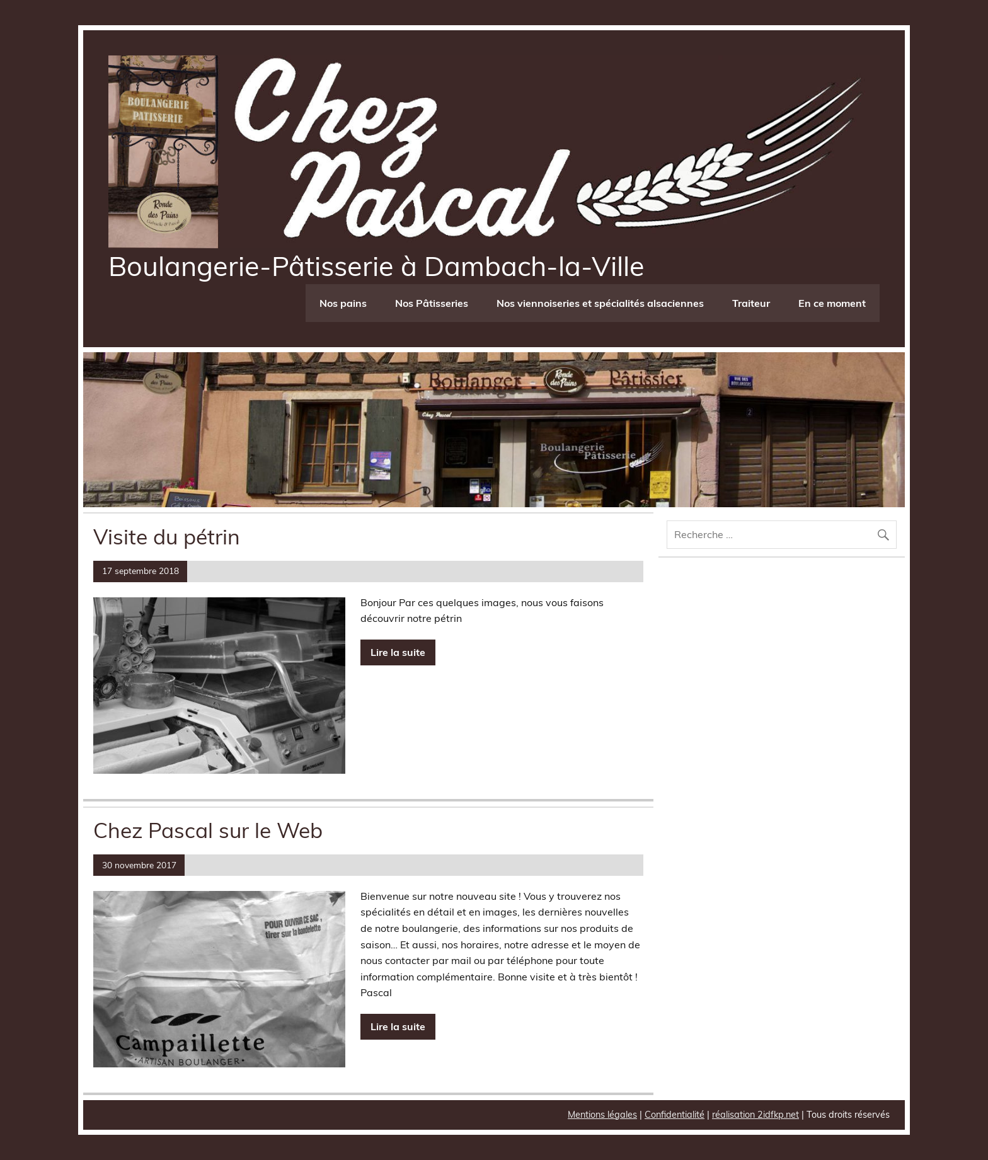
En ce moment (832, 303)
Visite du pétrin (166, 536)
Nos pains (343, 303)
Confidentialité (674, 1114)
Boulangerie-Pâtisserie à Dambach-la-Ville (376, 266)
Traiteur (751, 303)
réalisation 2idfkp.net (755, 1114)
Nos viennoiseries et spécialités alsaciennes (600, 303)
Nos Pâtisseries (431, 303)
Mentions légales (602, 1114)
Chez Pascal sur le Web (208, 830)
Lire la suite (397, 652)
